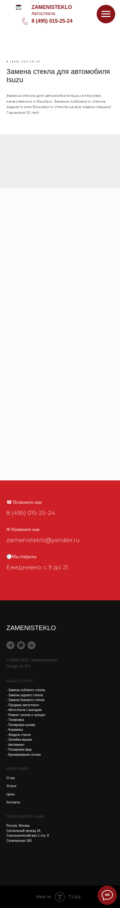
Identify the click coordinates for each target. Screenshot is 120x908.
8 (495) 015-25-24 (52, 21)
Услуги (11, 786)
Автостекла (43, 13)
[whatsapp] (21, 645)
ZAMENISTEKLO (52, 7)
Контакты (13, 802)
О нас (10, 778)
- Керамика (14, 729)
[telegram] (10, 645)
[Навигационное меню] (105, 14)
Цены (10, 794)
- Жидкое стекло (18, 735)
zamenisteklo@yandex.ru (43, 540)
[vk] (32, 645)
